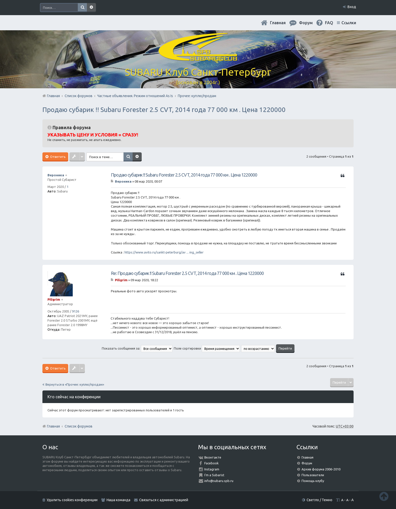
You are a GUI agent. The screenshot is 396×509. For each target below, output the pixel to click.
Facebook (211, 463)
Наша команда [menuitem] (118, 500)
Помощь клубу (313, 481)
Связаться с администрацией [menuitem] (163, 500)
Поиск (82, 7)
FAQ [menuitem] (329, 22)
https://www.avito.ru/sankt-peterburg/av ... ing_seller (164, 252)
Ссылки (348, 22)
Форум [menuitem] (306, 22)
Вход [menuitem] (352, 7)
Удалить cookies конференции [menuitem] (72, 500)
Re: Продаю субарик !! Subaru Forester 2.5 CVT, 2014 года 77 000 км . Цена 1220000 (187, 273)
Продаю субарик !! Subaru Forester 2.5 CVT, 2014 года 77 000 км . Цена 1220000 (164, 109)
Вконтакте (212, 457)
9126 (75, 311)
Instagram (211, 469)
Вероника (55, 175)
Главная (278, 22)
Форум (307, 463)
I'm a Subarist (214, 475)
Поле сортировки (207, 348)
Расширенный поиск (91, 7)
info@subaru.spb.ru (218, 481)
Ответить (57, 156)
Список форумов (78, 426)
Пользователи (313, 475)
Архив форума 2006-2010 (321, 469)
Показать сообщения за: (137, 348)
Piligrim (53, 299)
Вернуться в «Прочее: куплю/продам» (74, 384)
